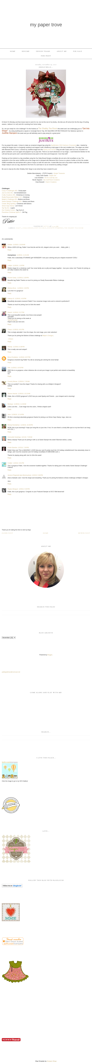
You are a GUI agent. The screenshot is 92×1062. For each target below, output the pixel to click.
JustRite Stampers (9, 133)
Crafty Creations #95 (8, 195)
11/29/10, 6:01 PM (18, 329)
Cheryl (10, 329)
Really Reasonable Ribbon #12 (12, 197)
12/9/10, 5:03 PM (24, 489)
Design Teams (43, 51)
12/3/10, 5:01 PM (18, 463)
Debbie (10, 244)
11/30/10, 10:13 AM (24, 393)
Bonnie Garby (12, 278)
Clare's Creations (51, 182)
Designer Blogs (52, 1061)
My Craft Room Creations (51, 180)
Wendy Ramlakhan (14, 425)
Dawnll (10, 312)
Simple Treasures (59, 173)
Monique (10, 404)
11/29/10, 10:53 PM (17, 367)
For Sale (77, 51)
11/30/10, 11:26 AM (20, 404)
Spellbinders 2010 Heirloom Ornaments (63, 145)
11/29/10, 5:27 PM (18, 312)
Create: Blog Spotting (8, 203)
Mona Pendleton (13, 357)
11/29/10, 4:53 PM (20, 298)
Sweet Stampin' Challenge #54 (11, 201)
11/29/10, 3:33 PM (23, 288)
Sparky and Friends (49, 149)
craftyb (10, 265)
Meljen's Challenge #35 (9, 199)
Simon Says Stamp (8, 206)
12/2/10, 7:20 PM (23, 447)
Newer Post (84, 533)
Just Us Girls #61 (7, 193)
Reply (9, 250)
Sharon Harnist (12, 393)
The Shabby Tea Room (47, 128)
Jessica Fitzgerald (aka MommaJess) (19, 475)
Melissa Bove (12, 288)
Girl (52, 175)
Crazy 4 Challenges (24, 228)
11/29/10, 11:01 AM (23, 255)
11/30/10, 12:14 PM (17, 414)
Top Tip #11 (5, 208)
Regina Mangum (13, 489)
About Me (62, 51)
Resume (25, 51)
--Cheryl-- (11, 339)
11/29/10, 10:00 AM (19, 244)
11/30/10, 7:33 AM (24, 381)
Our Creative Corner (8, 210)
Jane (9, 414)
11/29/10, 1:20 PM (18, 265)
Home (12, 51)
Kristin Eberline (12, 447)
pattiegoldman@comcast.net (11, 672)
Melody (10, 347)
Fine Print (46, 56)
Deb (9, 367)
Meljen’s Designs (47, 335)
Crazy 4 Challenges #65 (9, 191)
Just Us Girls (40, 228)
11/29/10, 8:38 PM (18, 347)
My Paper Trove (46, 24)
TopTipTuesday (12, 320)
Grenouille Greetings (14, 437)
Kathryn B (11, 298)
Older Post (7, 533)
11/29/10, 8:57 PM (24, 357)
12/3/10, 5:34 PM (37, 475)
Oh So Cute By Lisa (51, 178)
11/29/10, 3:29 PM (23, 278)
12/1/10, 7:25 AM (26, 437)
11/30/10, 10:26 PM (26, 425)
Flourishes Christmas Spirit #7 (11, 212)
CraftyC (10, 463)
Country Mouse (12, 381)
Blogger (49, 655)
